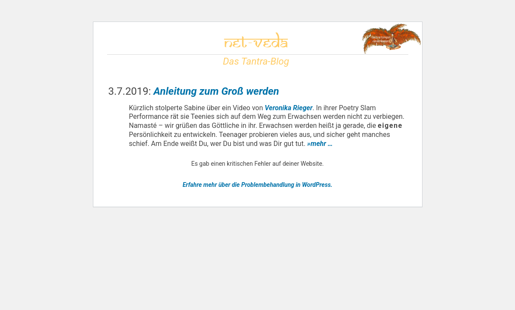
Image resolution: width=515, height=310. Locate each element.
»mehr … (320, 144)
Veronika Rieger (288, 108)
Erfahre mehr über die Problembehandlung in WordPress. (257, 184)
